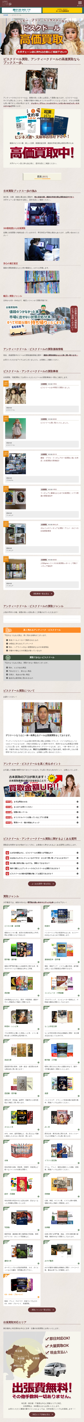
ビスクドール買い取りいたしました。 (55, 423)
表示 (45, 176)
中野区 (55, 384)
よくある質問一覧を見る (41, 884)
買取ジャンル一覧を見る (41, 1310)
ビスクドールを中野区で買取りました (55, 387)
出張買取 (44, 384)
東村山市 (55, 524)
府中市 (55, 454)
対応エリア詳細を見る (41, 1414)
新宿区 (55, 419)
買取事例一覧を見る (41, 594)
